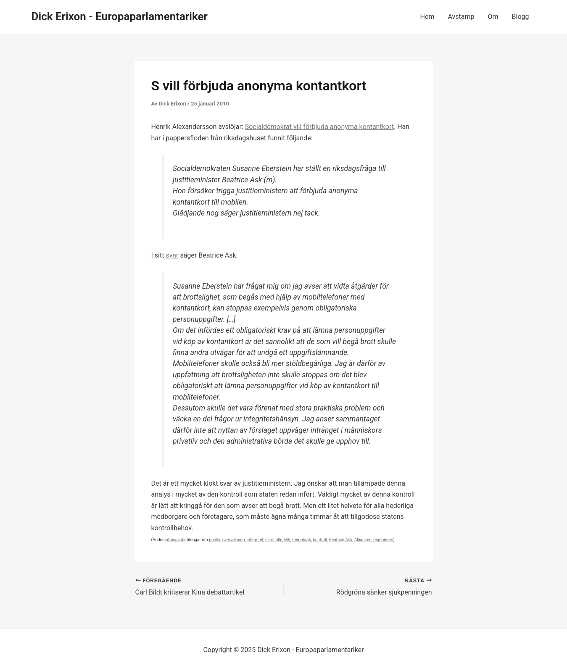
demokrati (301, 539)
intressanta (175, 539)
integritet (255, 539)
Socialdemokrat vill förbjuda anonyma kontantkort (319, 127)
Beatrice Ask (340, 539)
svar (172, 255)
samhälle (273, 539)
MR (287, 539)
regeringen (383, 539)
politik (214, 539)
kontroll (320, 539)
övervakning (233, 539)
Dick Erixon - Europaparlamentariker (120, 16)
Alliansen (363, 539)
